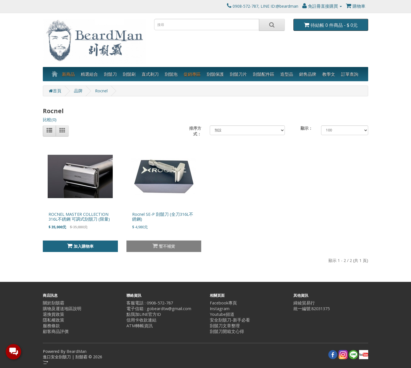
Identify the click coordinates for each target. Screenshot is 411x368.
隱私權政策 (53, 320)
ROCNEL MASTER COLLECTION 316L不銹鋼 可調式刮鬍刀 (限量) (79, 217)
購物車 (355, 6)
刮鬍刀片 (238, 74)
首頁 (55, 90)
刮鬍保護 (215, 74)
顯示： (307, 128)
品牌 (78, 90)
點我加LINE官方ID (143, 314)
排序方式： (195, 131)
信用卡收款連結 (141, 320)
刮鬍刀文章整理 (225, 325)
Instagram (219, 308)
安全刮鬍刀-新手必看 (230, 320)
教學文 (328, 74)
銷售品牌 (307, 74)
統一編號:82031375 (311, 308)
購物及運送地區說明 (62, 308)
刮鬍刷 (129, 74)
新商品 (68, 74)
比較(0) (50, 119)
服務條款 (51, 325)
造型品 (286, 74)
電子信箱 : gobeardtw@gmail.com (158, 308)
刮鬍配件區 (263, 74)
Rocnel (101, 90)
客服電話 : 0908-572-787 (149, 303)
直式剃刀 (150, 74)
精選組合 (89, 74)
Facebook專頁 (223, 303)
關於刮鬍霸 (53, 303)
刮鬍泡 (171, 74)
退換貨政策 (53, 314)
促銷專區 (192, 74)
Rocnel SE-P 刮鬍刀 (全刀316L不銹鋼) (162, 217)
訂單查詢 (349, 74)
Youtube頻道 (222, 314)
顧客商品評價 (55, 331)
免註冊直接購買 (322, 6)
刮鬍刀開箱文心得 (227, 331)
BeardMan (76, 351)
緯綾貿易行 (304, 303)
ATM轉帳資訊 (139, 325)
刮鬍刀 (110, 74)
